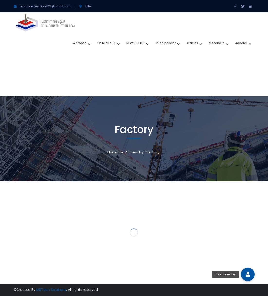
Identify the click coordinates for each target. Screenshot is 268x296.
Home (112, 152)
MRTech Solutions (51, 289)
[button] (248, 274)
